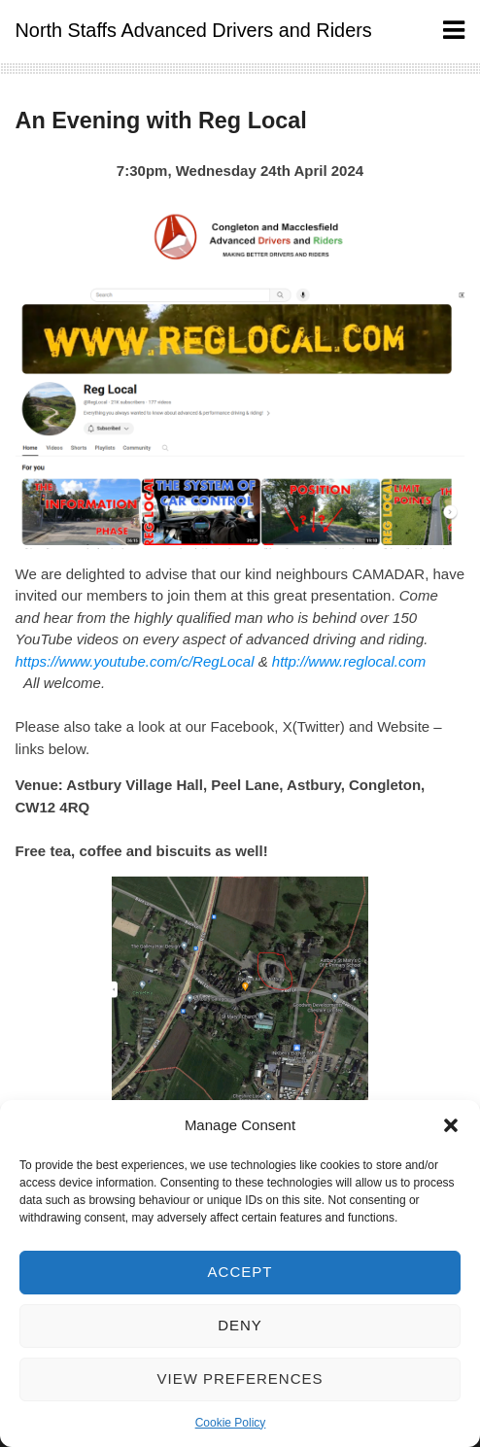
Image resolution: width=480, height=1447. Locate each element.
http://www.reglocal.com (349, 661)
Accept (240, 1271)
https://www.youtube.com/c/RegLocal (135, 661)
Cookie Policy (230, 1423)
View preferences (239, 1378)
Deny (240, 1325)
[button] (451, 1125)
